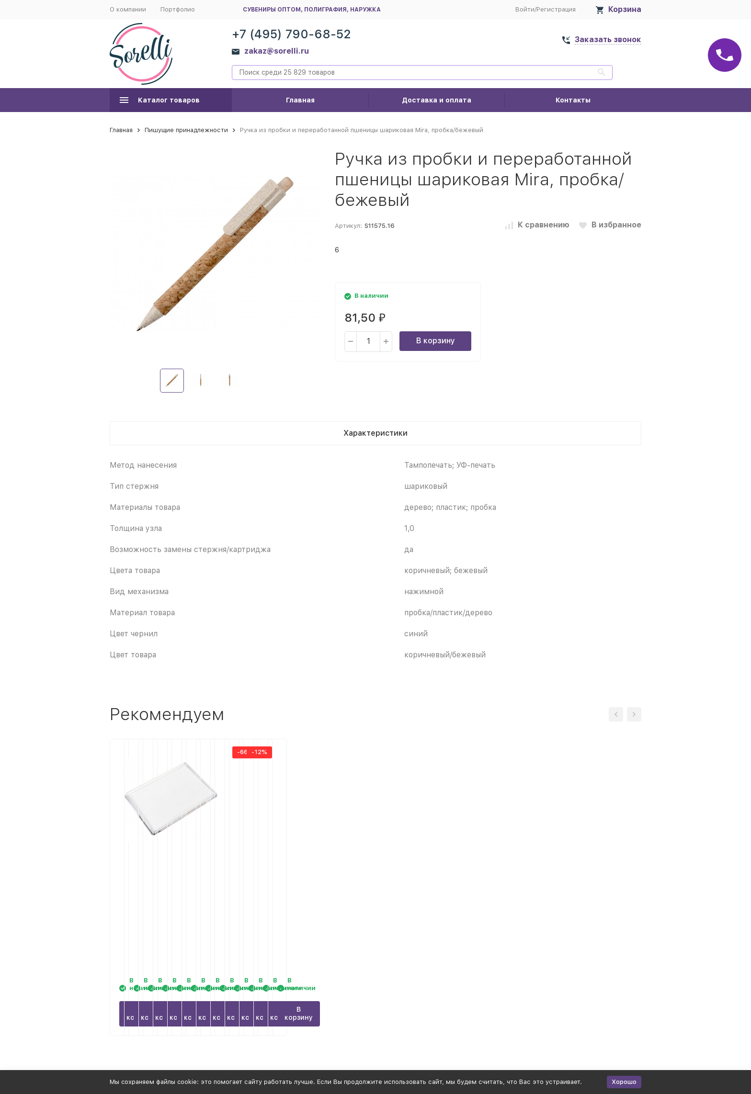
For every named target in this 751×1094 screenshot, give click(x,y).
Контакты (573, 100)
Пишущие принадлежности (186, 130)
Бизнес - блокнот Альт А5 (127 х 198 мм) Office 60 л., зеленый (575, 876)
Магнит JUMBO (145, 865)
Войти (525, 9)
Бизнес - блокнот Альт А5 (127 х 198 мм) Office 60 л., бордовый (438, 876)
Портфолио (177, 9)
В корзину (435, 340)
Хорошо (624, 1081)
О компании (128, 9)
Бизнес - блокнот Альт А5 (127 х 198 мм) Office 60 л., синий (302, 876)
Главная (300, 100)
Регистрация (556, 9)
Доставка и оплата (436, 100)
